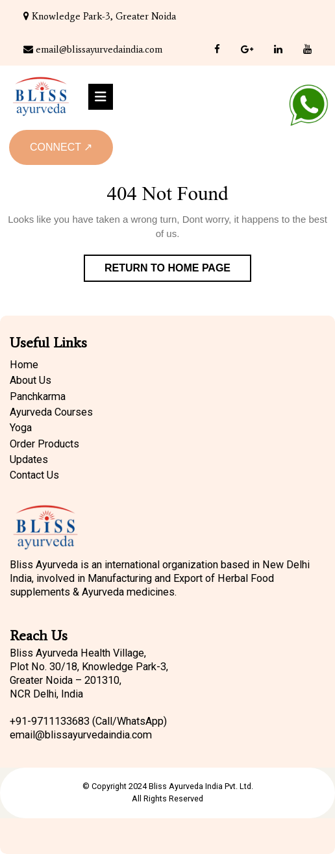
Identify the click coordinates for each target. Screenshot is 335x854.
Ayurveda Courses (51, 412)
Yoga (21, 427)
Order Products (44, 444)
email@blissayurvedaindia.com (92, 49)
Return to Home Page (178, 271)
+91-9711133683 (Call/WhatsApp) (88, 721)
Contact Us (34, 475)
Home (24, 364)
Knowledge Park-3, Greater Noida (99, 16)
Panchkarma (38, 396)
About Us (30, 380)
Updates (29, 459)
